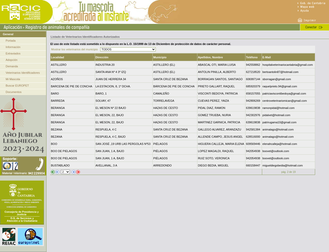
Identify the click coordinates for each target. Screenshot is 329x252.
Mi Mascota (13, 79)
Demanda (12, 66)
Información (13, 47)
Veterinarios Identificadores (23, 72)
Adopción (11, 59)
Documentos (14, 92)
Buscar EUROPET (17, 85)
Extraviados (13, 53)
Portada (11, 40)
